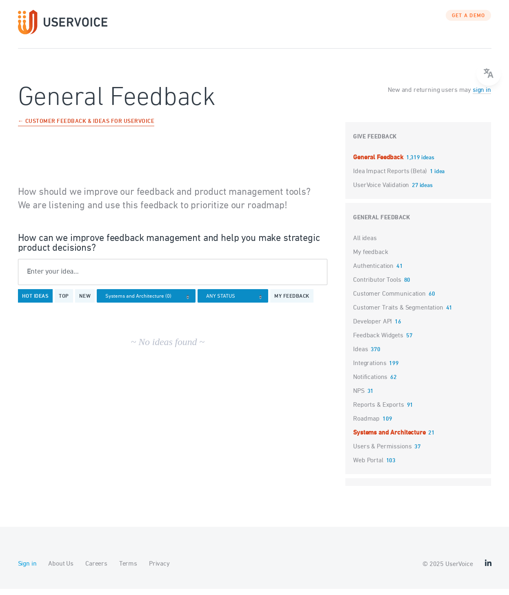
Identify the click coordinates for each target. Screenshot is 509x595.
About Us (60, 570)
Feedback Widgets (378, 342)
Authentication (373, 272)
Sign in (27, 570)
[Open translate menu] (488, 73)
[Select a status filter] (235, 303)
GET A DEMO (468, 22)
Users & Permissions (382, 453)
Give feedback (375, 143)
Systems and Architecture (389, 439)
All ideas (365, 244)
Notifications (370, 383)
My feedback (291, 303)
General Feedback (379, 164)
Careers (96, 570)
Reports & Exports (378, 411)
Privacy (159, 570)
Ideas (360, 355)
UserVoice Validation (382, 191)
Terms (128, 570)
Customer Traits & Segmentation (398, 314)
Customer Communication (389, 300)
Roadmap (366, 425)
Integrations (369, 369)
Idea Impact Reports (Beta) (391, 177)
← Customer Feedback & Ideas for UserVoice (86, 128)
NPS (359, 397)
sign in (482, 96)
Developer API (372, 328)
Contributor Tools (377, 286)
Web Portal (368, 467)
